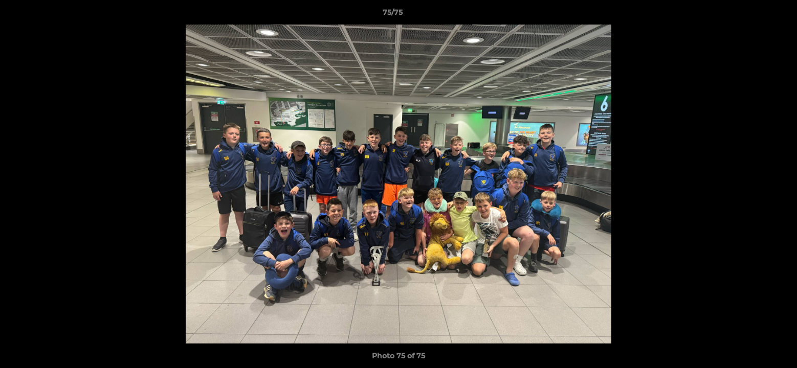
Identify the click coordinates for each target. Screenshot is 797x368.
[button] (754, 14)
